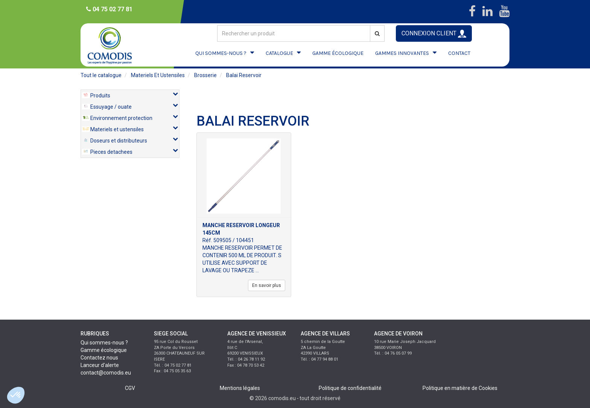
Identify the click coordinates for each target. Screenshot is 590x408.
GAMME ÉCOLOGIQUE (337, 53)
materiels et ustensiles (158, 75)
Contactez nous (99, 358)
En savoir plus (266, 285)
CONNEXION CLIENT (433, 34)
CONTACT (459, 53)
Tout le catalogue (101, 75)
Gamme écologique (104, 350)
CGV (130, 388)
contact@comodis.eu (106, 373)
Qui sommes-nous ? (104, 343)
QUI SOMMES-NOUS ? (220, 53)
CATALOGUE (279, 53)
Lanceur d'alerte (100, 365)
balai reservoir (244, 75)
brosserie (205, 75)
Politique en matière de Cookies (460, 388)
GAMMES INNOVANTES (402, 53)
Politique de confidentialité (350, 388)
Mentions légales (240, 388)
